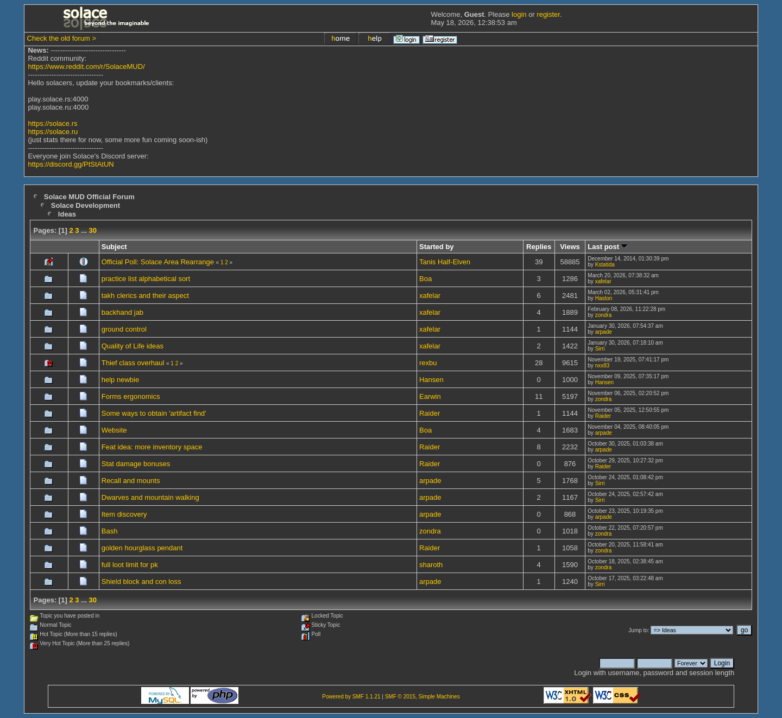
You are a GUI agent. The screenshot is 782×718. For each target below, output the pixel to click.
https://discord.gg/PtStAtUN (70, 164)
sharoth (431, 565)
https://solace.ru (53, 132)
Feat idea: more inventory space (152, 447)
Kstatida (605, 265)
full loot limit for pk (130, 565)
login (519, 14)
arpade (603, 332)
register (548, 14)
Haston (604, 298)
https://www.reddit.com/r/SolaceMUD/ (86, 66)
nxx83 (602, 365)
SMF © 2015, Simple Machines (422, 697)
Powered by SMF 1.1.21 (351, 697)
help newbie (120, 380)
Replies (538, 247)
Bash (110, 531)
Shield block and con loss (141, 581)
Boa (425, 279)
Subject (114, 247)
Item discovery (124, 514)
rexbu (428, 363)
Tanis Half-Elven (444, 262)
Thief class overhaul (133, 363)
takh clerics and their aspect (145, 295)
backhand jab (122, 312)
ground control (124, 329)
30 (93, 230)
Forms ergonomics (131, 396)
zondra (603, 315)
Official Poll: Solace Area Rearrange (158, 262)
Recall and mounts (131, 480)
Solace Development (85, 205)
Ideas (67, 214)
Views (570, 247)
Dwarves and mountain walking (150, 497)
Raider (429, 413)
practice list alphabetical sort (146, 279)
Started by (436, 247)
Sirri (600, 349)
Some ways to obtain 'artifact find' (154, 413)
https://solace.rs (52, 123)
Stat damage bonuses (136, 464)
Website (114, 430)
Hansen (431, 380)
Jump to (638, 630)
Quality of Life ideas (132, 346)
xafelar (603, 281)
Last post (607, 247)
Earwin (430, 396)
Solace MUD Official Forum (89, 197)
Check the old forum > (62, 38)
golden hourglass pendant (142, 548)
